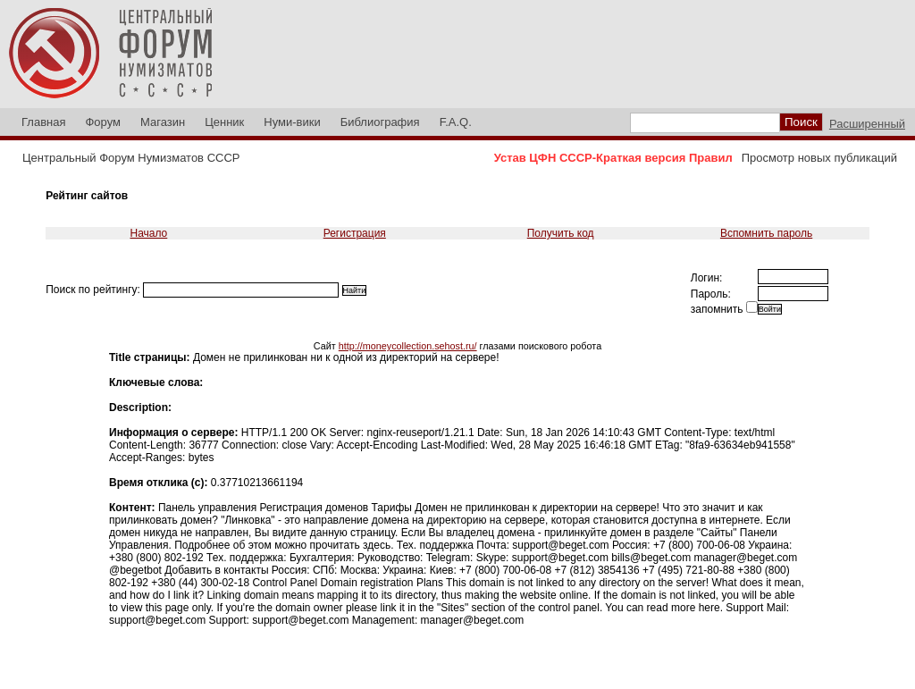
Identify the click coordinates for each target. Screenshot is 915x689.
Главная (43, 122)
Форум (103, 122)
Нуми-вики (292, 122)
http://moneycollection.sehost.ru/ (408, 345)
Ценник (224, 122)
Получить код (560, 233)
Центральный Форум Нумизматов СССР (130, 157)
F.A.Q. (456, 122)
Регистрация (354, 233)
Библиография (380, 122)
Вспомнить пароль (766, 233)
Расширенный (867, 123)
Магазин (162, 122)
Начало (148, 233)
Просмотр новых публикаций (819, 157)
